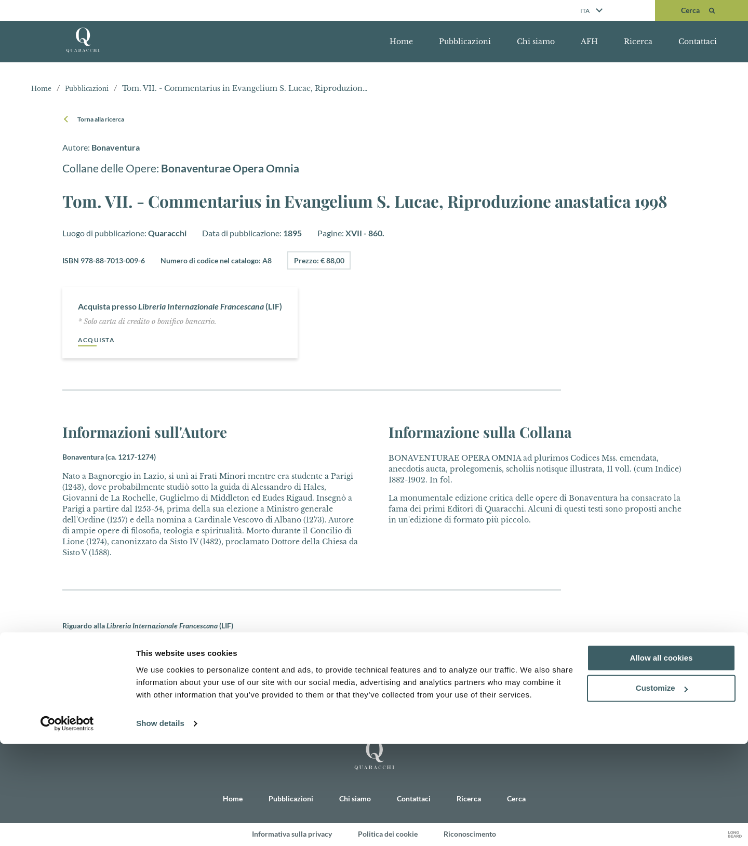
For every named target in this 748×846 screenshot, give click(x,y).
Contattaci (697, 41)
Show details (160, 825)
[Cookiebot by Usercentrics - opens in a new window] (67, 826)
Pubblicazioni (465, 41)
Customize (662, 790)
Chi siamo (536, 41)
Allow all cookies (661, 760)
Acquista (98, 339)
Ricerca (638, 41)
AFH (589, 41)
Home (401, 41)
